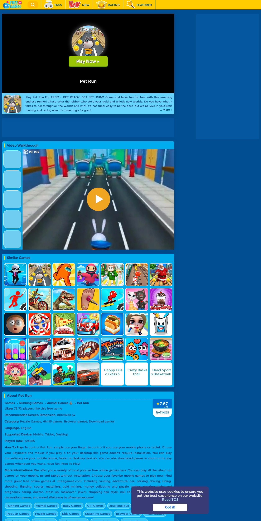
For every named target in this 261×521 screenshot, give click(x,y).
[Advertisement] (89, 127)
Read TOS (170, 500)
